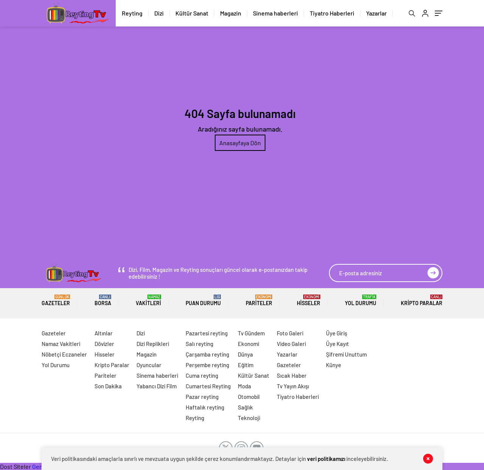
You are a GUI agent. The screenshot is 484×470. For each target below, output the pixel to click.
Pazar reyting (202, 396)
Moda (244, 386)
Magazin (230, 13)
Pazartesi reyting (207, 333)
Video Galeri (291, 343)
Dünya (245, 354)
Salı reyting (199, 343)
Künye (333, 364)
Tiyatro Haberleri (332, 13)
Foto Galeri (290, 333)
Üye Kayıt (337, 343)
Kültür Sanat (191, 13)
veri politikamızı (326, 458)
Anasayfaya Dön (240, 142)
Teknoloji (249, 417)
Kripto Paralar (421, 300)
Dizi (159, 13)
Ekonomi (248, 343)
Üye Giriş (336, 333)
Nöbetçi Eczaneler (64, 354)
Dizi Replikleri (153, 343)
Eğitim (245, 364)
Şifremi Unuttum (346, 354)
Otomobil (249, 396)
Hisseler (308, 300)
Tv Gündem (251, 333)
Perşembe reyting (207, 364)
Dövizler (104, 343)
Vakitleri (148, 300)
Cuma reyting (202, 375)
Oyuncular (149, 364)
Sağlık (245, 407)
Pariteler (259, 300)
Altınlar (104, 333)
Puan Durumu (203, 300)
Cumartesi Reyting (208, 386)
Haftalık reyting (205, 407)
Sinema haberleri (275, 13)
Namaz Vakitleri (61, 343)
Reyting (132, 13)
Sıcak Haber (292, 375)
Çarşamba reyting (207, 354)
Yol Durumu (360, 300)
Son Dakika (108, 386)
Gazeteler (56, 300)
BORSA (103, 300)
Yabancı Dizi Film (157, 386)
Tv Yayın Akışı (293, 386)
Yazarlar (376, 13)
